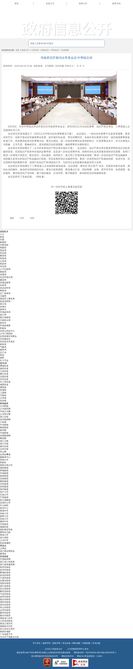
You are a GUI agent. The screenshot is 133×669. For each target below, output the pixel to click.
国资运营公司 (6, 465)
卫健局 (3, 296)
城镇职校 (4, 527)
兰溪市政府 (5, 578)
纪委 (2, 239)
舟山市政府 (5, 607)
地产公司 (4, 492)
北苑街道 (4, 376)
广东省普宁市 (6, 634)
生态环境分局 (6, 277)
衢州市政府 (5, 613)
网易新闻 (4, 427)
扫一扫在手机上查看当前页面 (66, 187)
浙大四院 (4, 537)
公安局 (3, 261)
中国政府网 (5, 559)
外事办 (3, 306)
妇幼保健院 (5, 543)
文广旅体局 (5, 293)
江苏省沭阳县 (6, 621)
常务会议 (55, 50)
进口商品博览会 (7, 551)
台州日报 (4, 449)
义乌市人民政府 (25, 13)
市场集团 (4, 473)
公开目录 (35, 50)
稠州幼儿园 (5, 532)
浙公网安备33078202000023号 (44, 656)
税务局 (3, 344)
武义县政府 (5, 588)
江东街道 (4, 371)
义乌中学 (4, 540)
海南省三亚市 (6, 618)
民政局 (3, 264)
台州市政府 (5, 610)
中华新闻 (4, 425)
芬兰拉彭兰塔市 (7, 629)
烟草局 (3, 349)
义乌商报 (4, 406)
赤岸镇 (3, 400)
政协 (2, 237)
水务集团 (4, 484)
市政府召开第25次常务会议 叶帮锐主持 (67, 57)
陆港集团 (4, 476)
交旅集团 (4, 478)
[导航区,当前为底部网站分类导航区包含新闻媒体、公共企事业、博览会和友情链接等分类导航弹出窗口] (66, 434)
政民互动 (116, 3)
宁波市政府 (5, 594)
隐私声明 (56, 643)
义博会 (3, 548)
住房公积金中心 (7, 331)
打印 (22, 218)
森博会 (3, 554)
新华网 (3, 430)
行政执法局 (5, 320)
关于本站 (36, 643)
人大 (2, 234)
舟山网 (3, 451)
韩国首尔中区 (6, 626)
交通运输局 (5, 282)
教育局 (3, 255)
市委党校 (4, 245)
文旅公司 (4, 494)
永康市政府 (5, 580)
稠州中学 (4, 521)
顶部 (12, 218)
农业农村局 (5, 288)
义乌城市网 (5, 409)
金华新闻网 (5, 419)
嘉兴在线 (4, 446)
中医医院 (4, 524)
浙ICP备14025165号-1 (106, 652)
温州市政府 (5, 596)
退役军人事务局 (7, 298)
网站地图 (76, 643)
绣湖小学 (4, 535)
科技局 (3, 258)
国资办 (3, 309)
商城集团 (4, 470)
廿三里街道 (5, 382)
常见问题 (96, 643)
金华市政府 (5, 570)
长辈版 (127, 10)
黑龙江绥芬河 (6, 623)
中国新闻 (4, 433)
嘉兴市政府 (5, 599)
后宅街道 (4, 379)
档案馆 (3, 247)
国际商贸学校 (6, 529)
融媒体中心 (5, 457)
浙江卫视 (4, 441)
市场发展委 (5, 325)
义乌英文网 (5, 414)
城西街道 (4, 384)
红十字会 (4, 360)
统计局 (3, 315)
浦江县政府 (5, 586)
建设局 (3, 280)
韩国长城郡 (5, 631)
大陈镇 (3, 395)
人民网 (3, 422)
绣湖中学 (4, 511)
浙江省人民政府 (7, 562)
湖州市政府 (5, 602)
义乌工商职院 (6, 333)
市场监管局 (5, 312)
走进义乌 (50, 3)
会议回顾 (65, 50)
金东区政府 (5, 575)
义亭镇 (3, 398)
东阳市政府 (5, 583)
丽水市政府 (5, 615)
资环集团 (4, 489)
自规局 (3, 274)
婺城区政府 (5, 572)
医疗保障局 (5, 317)
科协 (2, 355)
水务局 (3, 285)
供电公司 (4, 460)
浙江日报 (4, 443)
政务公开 (83, 3)
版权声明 (46, 643)
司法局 (3, 266)
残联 (2, 358)
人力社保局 (5, 269)
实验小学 (4, 513)
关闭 (32, 218)
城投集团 (4, 468)
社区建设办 (5, 339)
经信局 (3, 253)
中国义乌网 (5, 411)
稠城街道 (4, 366)
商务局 (3, 290)
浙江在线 (4, 417)
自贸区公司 (5, 502)
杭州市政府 (5, 567)
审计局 (3, 304)
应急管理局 (5, 301)
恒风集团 (4, 486)
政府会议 (45, 50)
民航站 (3, 328)
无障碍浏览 (125, 17)
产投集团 (4, 497)
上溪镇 (3, 392)
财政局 (3, 272)
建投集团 (4, 481)
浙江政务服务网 (7, 564)
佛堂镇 (3, 387)
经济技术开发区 (7, 341)
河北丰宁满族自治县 (9, 637)
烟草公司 (4, 516)
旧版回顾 (86, 643)
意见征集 (66, 643)
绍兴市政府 (5, 605)
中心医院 (4, 505)
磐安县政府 (5, 591)
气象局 (3, 347)
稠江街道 (4, 374)
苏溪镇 (3, 390)
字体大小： (70, 66)
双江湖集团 (5, 500)
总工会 (3, 352)
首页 (16, 3)
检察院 (3, 242)
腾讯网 (3, 438)
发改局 (3, 250)
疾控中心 (4, 508)
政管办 (3, 323)
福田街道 (4, 368)
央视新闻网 (5, 435)
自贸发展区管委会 (8, 336)
